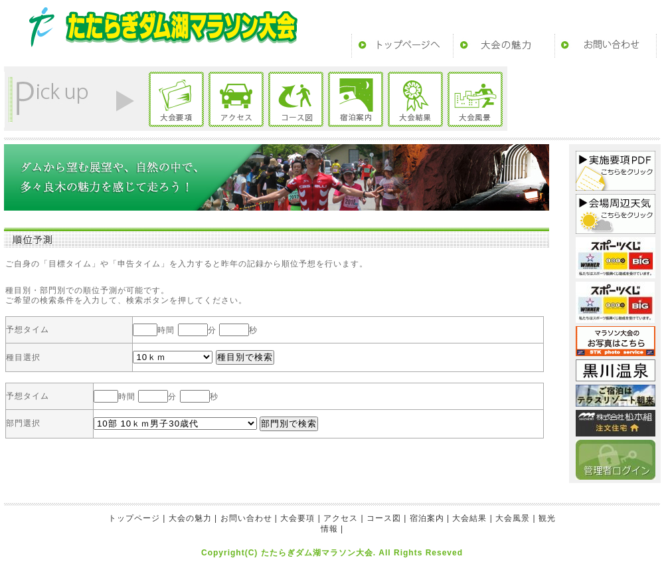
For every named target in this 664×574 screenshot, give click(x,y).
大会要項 (176, 99)
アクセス (236, 99)
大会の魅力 (504, 46)
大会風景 (475, 99)
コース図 (295, 99)
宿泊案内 (355, 99)
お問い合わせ (605, 46)
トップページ (402, 46)
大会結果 (415, 99)
